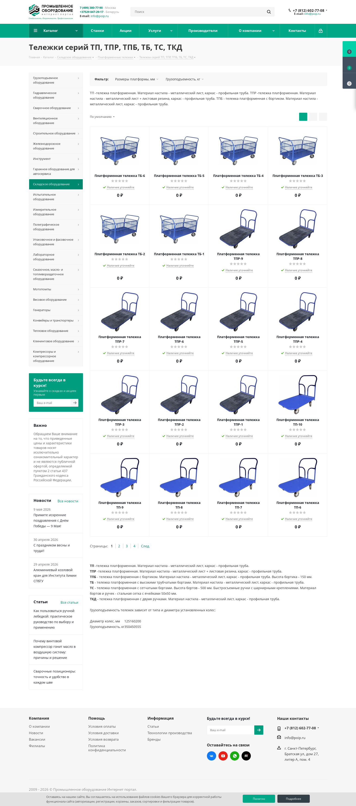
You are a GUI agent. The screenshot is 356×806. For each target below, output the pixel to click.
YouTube (223, 756)
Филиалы (37, 745)
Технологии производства (169, 732)
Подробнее (293, 799)
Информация (160, 718)
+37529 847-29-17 (91, 12)
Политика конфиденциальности (107, 747)
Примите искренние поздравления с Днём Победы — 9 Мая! (51, 520)
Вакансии (37, 739)
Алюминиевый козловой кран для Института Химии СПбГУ (55, 575)
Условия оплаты (102, 726)
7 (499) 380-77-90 (91, 8)
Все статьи (69, 602)
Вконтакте (211, 756)
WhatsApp (234, 756)
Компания (39, 718)
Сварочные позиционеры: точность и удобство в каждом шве (55, 677)
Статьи (153, 726)
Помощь (96, 718)
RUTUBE (246, 756)
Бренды (154, 739)
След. (145, 546)
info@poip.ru (100, 16)
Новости (36, 732)
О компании (39, 726)
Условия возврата (103, 739)
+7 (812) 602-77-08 (308, 10)
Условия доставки (103, 732)
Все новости (68, 501)
